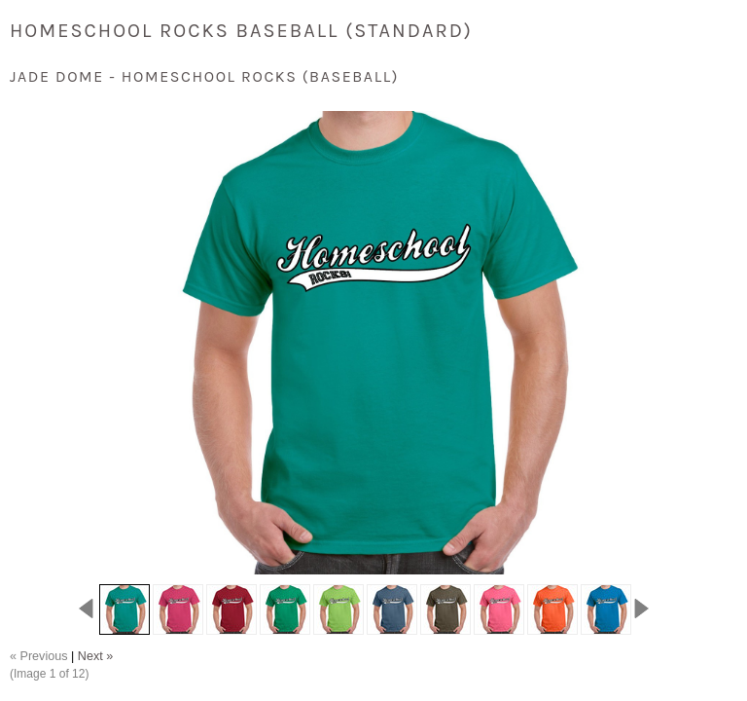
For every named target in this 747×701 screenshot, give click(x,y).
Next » (95, 656)
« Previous (39, 656)
